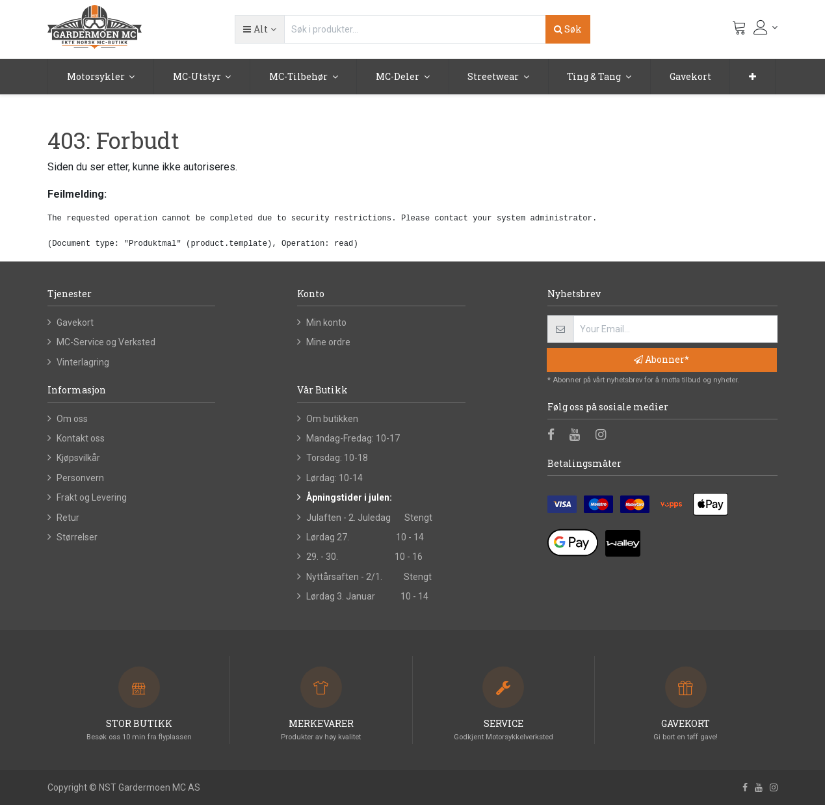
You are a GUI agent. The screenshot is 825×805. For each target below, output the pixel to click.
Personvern (80, 478)
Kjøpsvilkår (78, 458)
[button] (259, 29)
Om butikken (332, 419)
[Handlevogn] (739, 30)
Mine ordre (328, 342)
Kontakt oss (81, 438)
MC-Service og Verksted (106, 342)
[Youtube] (579, 435)
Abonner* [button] (661, 359)
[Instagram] (605, 435)
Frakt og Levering (92, 497)
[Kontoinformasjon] (765, 27)
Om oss (72, 419)
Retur (68, 517)
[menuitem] (690, 76)
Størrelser (77, 537)
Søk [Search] (568, 29)
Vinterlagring (83, 362)
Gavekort (75, 322)
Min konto (326, 322)
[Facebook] (555, 435)
